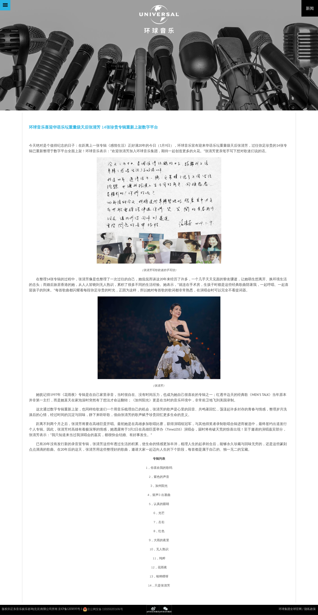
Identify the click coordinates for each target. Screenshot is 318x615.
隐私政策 (310, 609)
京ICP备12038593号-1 (70, 609)
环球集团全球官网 (290, 609)
